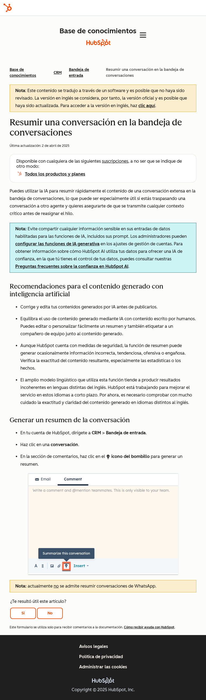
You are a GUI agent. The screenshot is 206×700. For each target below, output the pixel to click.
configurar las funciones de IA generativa (57, 243)
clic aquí (146, 105)
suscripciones (115, 161)
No (50, 613)
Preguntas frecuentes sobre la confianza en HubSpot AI (71, 266)
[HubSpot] (7, 7)
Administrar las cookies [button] (103, 666)
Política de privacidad (101, 656)
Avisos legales (93, 646)
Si (23, 613)
